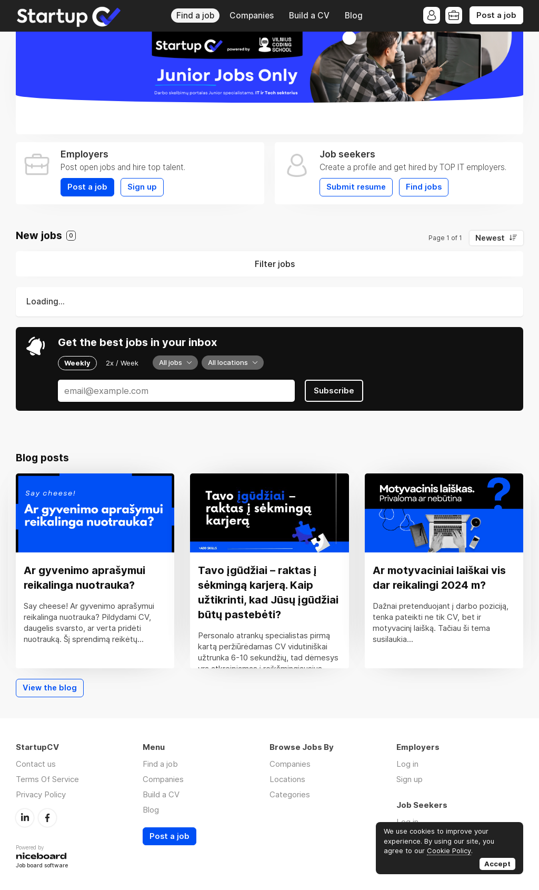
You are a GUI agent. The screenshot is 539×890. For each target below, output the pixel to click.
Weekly (77, 363)
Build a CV (309, 16)
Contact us (36, 764)
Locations (287, 779)
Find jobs (424, 187)
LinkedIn (25, 818)
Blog (354, 16)
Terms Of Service (47, 779)
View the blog (50, 688)
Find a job (195, 16)
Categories (290, 794)
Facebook (47, 818)
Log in (407, 764)
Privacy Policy (41, 794)
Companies (251, 16)
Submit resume (356, 187)
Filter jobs (275, 264)
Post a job (496, 15)
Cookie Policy (449, 850)
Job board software (42, 866)
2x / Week (122, 363)
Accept (497, 863)
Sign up (142, 187)
